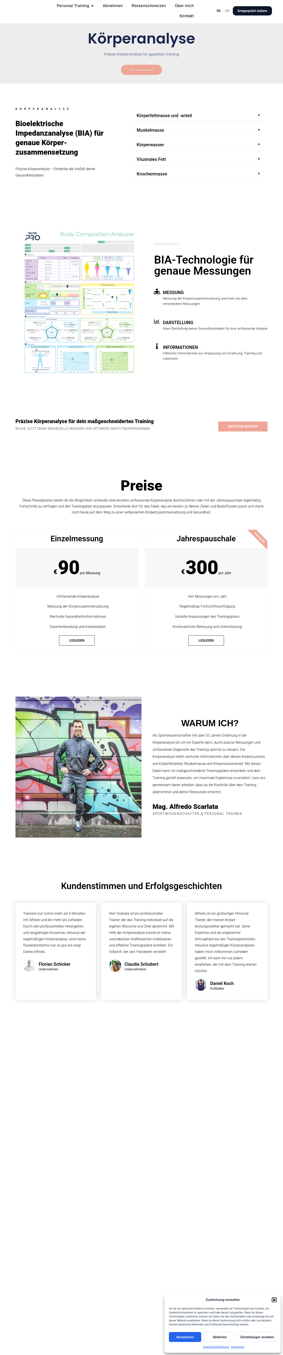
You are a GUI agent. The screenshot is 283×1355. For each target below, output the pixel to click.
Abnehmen (113, 6)
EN (227, 11)
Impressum (237, 1347)
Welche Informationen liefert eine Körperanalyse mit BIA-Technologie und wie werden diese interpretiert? (140, 1199)
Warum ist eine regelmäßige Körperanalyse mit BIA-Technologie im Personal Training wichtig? (137, 1172)
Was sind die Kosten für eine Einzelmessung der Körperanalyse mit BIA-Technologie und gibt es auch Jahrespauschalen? (136, 1281)
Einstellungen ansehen (257, 1337)
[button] (274, 1300)
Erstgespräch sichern (252, 11)
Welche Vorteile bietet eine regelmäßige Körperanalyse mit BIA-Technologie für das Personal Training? (134, 1254)
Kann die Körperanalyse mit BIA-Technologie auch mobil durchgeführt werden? (126, 1309)
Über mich (184, 6)
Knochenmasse (152, 174)
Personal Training (75, 6)
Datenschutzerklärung (216, 1347)
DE (219, 11)
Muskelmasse (150, 130)
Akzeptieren (185, 1337)
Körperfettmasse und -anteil (164, 116)
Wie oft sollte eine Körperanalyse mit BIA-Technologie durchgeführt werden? (139, 1227)
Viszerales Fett (151, 160)
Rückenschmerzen (149, 6)
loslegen (76, 641)
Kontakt (187, 16)
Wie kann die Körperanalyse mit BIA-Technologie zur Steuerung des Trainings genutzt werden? (136, 1336)
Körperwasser (150, 145)
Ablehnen (220, 1337)
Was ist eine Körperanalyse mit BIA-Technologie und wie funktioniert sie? (138, 1144)
